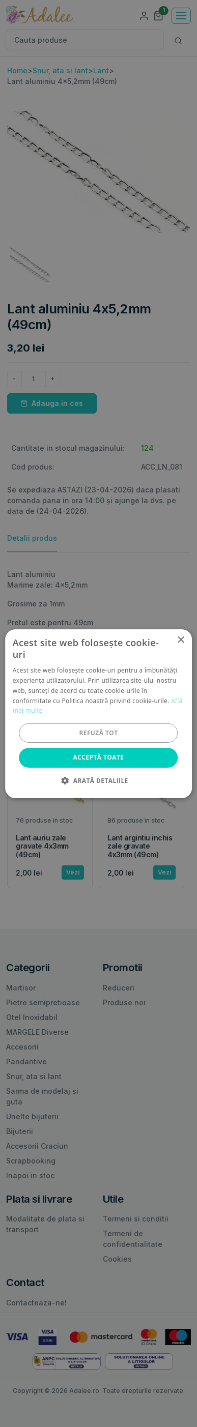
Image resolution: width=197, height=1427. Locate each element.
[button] (98, 780)
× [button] (180, 640)
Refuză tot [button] (98, 733)
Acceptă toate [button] (98, 757)
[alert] (98, 713)
